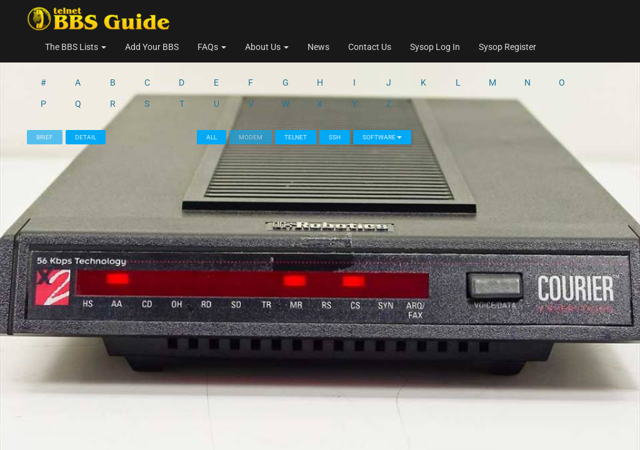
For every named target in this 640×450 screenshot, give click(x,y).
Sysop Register (507, 47)
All (211, 88)
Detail (85, 88)
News (318, 47)
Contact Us (369, 47)
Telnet (295, 88)
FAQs (212, 47)
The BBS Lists (75, 47)
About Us (267, 47)
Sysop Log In (435, 47)
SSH (335, 88)
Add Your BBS (152, 47)
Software (382, 88)
